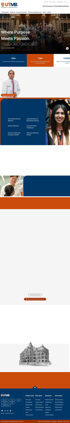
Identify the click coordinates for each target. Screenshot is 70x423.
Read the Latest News (35, 294)
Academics (12, 12)
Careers (4, 402)
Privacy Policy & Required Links (44, 421)
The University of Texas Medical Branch (55, 6)
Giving (44, 12)
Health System (5, 12)
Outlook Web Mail (60, 1)
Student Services (38, 404)
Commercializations (59, 404)
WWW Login (59, 421)
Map (12, 400)
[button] (68, 2)
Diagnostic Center (58, 407)
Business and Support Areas (34, 12)
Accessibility (54, 421)
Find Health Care (29, 402)
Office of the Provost (39, 407)
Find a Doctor (28, 399)
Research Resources (49, 399)
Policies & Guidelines (49, 414)
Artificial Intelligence (59, 402)
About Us (5, 400)
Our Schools (37, 399)
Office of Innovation (59, 399)
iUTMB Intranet (6, 405)
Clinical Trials (48, 407)
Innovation (33, 44)
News (18, 400)
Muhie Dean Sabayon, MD (9, 95)
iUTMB (65, 1)
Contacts (49, 12)
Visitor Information (29, 414)
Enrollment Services (39, 402)
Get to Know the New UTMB (7, 47)
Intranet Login (66, 421)
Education (15, 44)
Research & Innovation (21, 12)
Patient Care (6, 44)
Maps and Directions (52, 1)
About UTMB (46, 1)
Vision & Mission (58, 409)
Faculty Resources (39, 409)
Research (24, 44)
